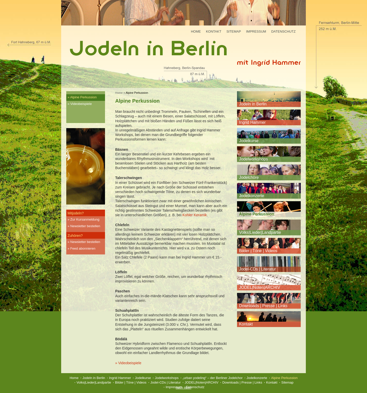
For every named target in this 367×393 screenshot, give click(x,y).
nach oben (183, 387)
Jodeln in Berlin (253, 104)
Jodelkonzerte (251, 196)
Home (196, 31)
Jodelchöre (249, 177)
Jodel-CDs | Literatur (257, 269)
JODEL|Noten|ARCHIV (259, 287)
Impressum (256, 31)
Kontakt (213, 31)
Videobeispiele (81, 104)
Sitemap (233, 31)
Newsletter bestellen (85, 226)
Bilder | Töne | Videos (258, 251)
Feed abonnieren (82, 248)
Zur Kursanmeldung (84, 219)
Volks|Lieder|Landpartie (260, 232)
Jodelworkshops (253, 159)
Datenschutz (283, 31)
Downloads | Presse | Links (263, 306)
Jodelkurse (248, 141)
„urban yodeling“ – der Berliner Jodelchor (212, 378)
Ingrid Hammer (252, 122)
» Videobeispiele (128, 363)
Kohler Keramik (194, 215)
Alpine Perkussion (83, 97)
